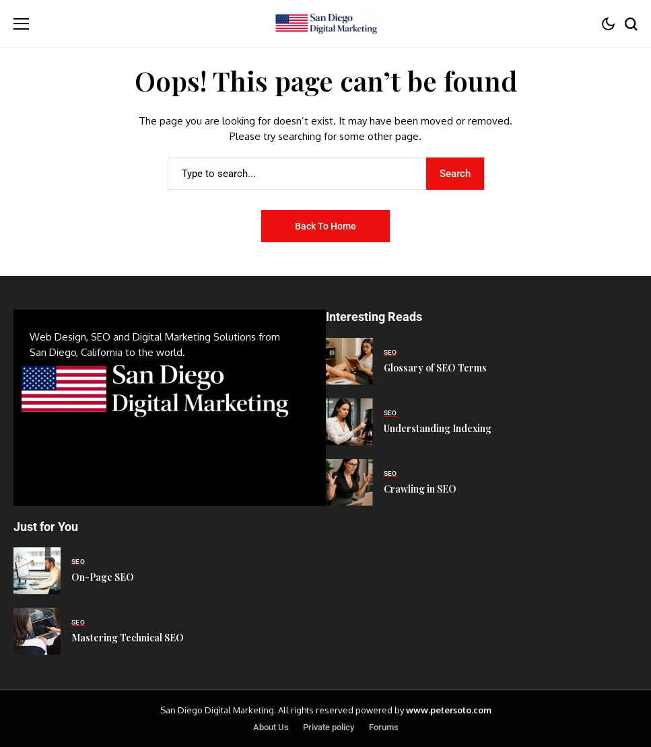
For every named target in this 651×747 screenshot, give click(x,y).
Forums (384, 727)
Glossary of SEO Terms (435, 367)
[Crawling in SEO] (349, 482)
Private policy (328, 727)
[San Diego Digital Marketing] (325, 24)
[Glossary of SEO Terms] (349, 361)
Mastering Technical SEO (127, 637)
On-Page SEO (102, 577)
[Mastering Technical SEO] (37, 631)
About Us (271, 727)
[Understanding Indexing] (349, 422)
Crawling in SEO (420, 489)
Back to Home (325, 226)
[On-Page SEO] (37, 570)
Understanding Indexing (437, 428)
